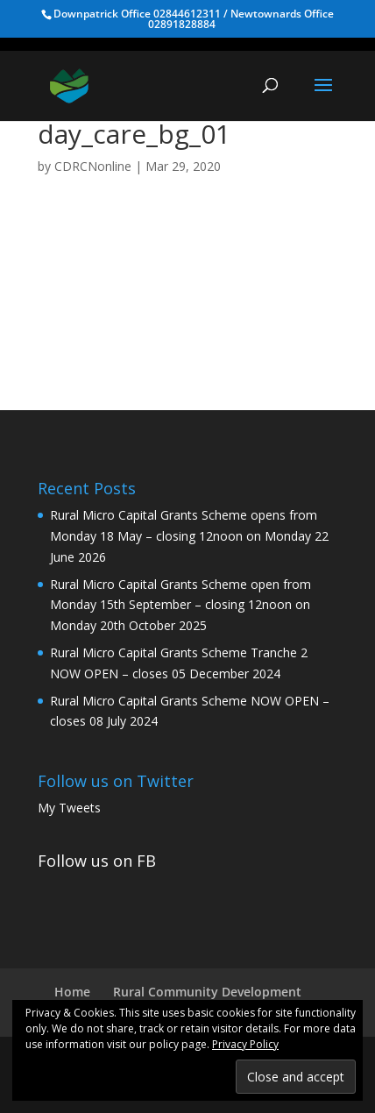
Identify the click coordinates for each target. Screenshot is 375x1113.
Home (72, 991)
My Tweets (69, 807)
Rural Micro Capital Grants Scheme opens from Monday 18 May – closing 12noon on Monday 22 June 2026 (189, 536)
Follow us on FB (97, 860)
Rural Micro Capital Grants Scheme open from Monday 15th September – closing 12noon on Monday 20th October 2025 (180, 605)
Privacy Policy (245, 1044)
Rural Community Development (207, 991)
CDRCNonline (92, 166)
